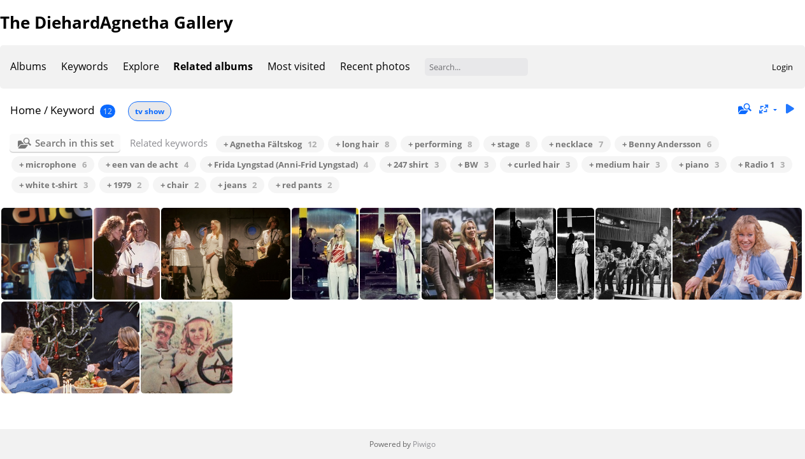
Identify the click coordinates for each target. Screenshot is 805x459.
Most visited (296, 66)
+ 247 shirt (413, 164)
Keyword (72, 110)
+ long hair (362, 144)
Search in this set (74, 142)
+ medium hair (624, 164)
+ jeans (237, 185)
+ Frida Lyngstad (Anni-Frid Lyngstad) (288, 164)
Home (25, 110)
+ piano (699, 164)
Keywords (84, 66)
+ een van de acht (147, 164)
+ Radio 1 (761, 164)
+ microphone (53, 164)
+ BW (473, 164)
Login (782, 67)
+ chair (179, 185)
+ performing (440, 144)
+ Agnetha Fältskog (270, 144)
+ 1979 (124, 185)
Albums (28, 66)
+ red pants (304, 185)
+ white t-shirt (53, 185)
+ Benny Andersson (666, 144)
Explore (141, 66)
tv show (149, 111)
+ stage (510, 144)
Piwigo (424, 444)
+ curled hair (539, 164)
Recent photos (375, 66)
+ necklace (576, 144)
